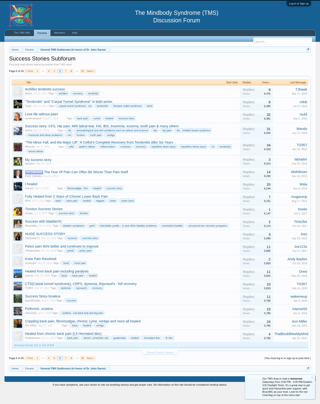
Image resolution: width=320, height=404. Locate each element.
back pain (82, 132)
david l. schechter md (95, 352)
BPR (28, 214)
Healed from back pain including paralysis (57, 285)
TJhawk (301, 103)
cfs (68, 144)
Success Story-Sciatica (42, 310)
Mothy (28, 107)
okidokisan (299, 186)
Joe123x (300, 261)
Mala (303, 198)
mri (68, 149)
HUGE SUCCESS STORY (45, 248)
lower (112, 215)
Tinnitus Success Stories (44, 223)
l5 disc (168, 352)
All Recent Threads (40, 38)
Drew (303, 286)
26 (82, 85)
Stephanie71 (32, 252)
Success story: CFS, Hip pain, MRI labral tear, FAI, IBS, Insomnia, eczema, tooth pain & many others (102, 140)
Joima (28, 144)
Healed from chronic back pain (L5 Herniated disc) (63, 348)
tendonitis (102, 120)
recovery (77, 107)
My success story (38, 174)
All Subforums (17, 38)
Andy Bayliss (297, 273)
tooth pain (95, 149)
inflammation (107, 161)
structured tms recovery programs (207, 240)
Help (75, 32)
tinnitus (80, 149)
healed (108, 132)
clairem (29, 202)
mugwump (299, 211)
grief (91, 240)
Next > (90, 85)
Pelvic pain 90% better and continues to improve (62, 260)
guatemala (118, 352)
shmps (29, 227)
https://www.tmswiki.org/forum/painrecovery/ (224, 61)
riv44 (303, 128)
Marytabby (31, 239)
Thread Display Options (160, 366)
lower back (127, 215)
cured (96, 132)
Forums (42, 33)
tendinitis (92, 107)
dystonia (64, 302)
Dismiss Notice (307, 60)
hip (154, 144)
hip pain (166, 144)
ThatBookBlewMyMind (291, 348)
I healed (31, 198)
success (71, 252)
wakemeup (299, 310)
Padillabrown (32, 352)
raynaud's (80, 302)
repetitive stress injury (193, 161)
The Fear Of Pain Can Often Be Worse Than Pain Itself (86, 186)
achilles (62, 107)
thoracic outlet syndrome (127, 120)
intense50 (30, 327)
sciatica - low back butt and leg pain (82, 327)
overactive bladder (171, 240)
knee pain (79, 277)
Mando (302, 143)
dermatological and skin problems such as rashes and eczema (111, 144)
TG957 (302, 159)
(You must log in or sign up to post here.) (288, 372)
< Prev (29, 85)
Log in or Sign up (298, 3)
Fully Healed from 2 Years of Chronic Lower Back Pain (66, 210)
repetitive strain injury (163, 161)
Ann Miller (31, 339)
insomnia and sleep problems (44, 149)
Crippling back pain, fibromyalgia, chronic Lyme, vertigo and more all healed (83, 335)
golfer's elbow (86, 161)
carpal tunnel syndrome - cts (74, 120)
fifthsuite (30, 160)
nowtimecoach (33, 132)
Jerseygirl (30, 277)
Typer (28, 120)
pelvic (70, 265)
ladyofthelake (32, 314)
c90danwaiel (32, 264)
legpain (99, 215)
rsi (212, 161)
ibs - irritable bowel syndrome (192, 144)
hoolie (302, 223)
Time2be (300, 236)
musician (124, 161)
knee (65, 277)
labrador (30, 177)
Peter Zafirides (33, 190)
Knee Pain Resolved (40, 273)
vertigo (110, 149)
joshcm (29, 289)
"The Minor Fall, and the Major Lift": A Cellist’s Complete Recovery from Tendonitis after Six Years (99, 156)
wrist (149, 120)
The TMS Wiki (22, 32)
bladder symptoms (73, 240)
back (57, 215)
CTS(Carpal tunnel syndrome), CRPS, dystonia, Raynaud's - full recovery (81, 298)
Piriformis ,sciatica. (39, 323)
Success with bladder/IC (43, 235)
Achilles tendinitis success (45, 103)
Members (59, 32)
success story (125, 132)
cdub (303, 116)
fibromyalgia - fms (77, 202)
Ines (304, 248)
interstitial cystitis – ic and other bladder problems (127, 240)
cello (70, 161)
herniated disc (151, 352)
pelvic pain (85, 265)
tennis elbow (35, 165)
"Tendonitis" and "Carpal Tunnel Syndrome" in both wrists (68, 116)
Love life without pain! (41, 128)
